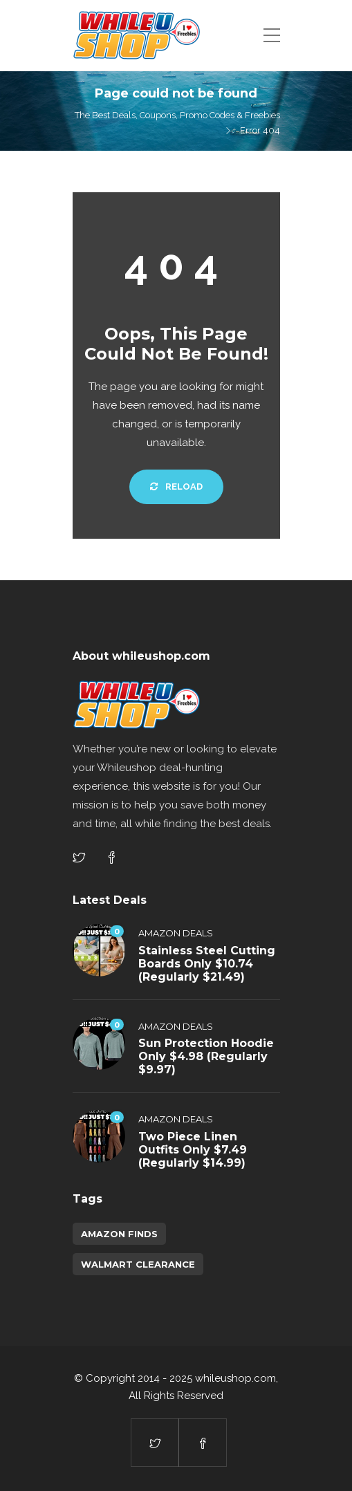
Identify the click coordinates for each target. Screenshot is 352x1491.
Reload (176, 486)
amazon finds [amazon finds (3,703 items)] (119, 1233)
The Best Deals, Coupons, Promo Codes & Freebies (177, 115)
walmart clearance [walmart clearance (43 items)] (138, 1264)
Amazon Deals (175, 932)
